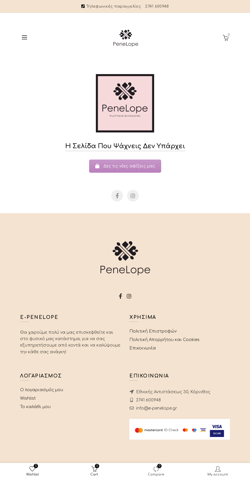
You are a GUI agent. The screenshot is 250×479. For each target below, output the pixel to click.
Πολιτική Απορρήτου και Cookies (164, 340)
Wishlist (28, 398)
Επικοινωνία (142, 348)
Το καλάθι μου (35, 407)
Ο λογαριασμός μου (41, 390)
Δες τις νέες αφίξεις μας (125, 166)
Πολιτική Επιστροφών (153, 331)
